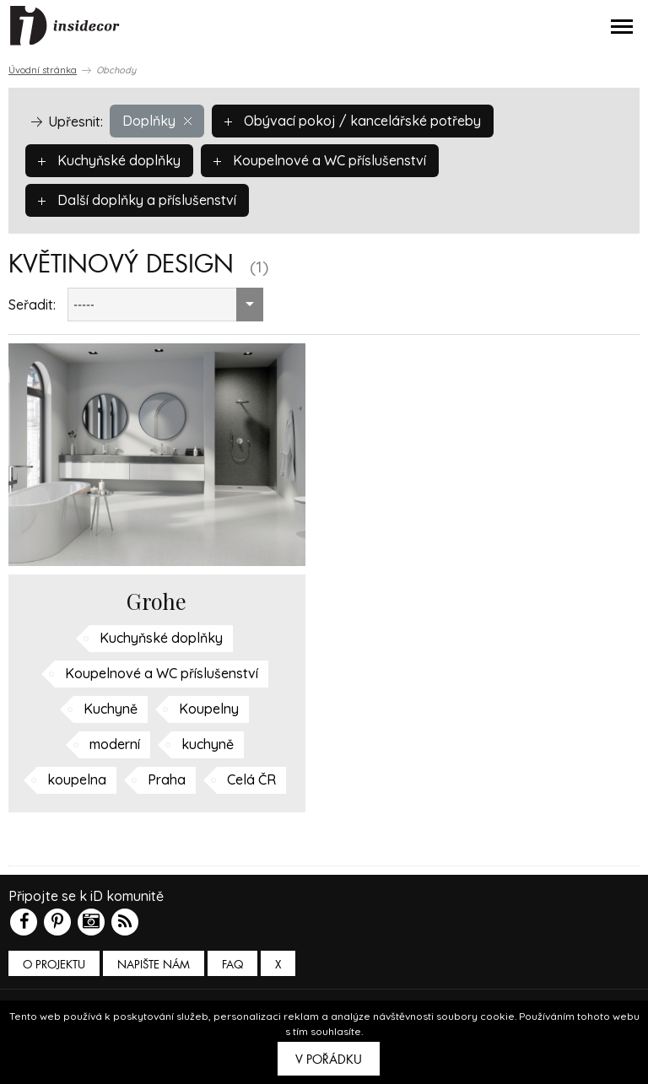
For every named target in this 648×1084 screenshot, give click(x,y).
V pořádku (328, 1059)
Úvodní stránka (42, 70)
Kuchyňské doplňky (109, 160)
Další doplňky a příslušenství (137, 199)
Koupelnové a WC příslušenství (319, 160)
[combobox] (165, 304)
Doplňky (157, 120)
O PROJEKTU (54, 964)
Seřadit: (32, 304)
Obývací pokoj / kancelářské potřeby (352, 120)
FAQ (232, 964)
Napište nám (153, 964)
